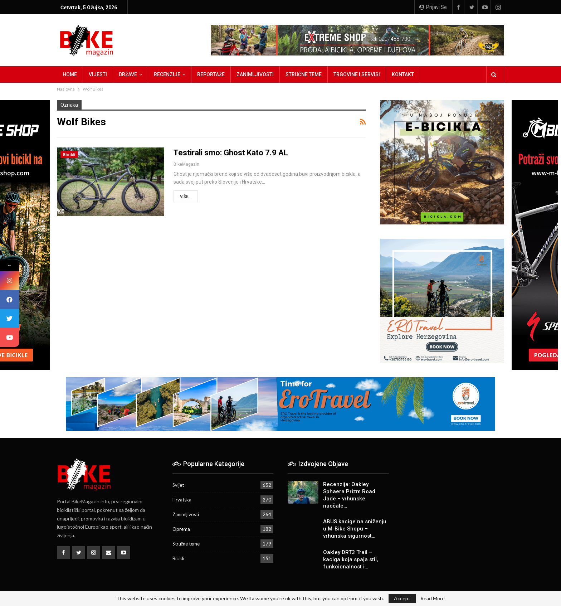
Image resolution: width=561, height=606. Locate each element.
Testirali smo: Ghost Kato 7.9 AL (231, 152)
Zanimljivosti (255, 74)
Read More (432, 598)
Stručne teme (304, 74)
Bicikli (69, 154)
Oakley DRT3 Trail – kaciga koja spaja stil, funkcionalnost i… (350, 559)
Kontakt (403, 74)
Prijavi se (433, 7)
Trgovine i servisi (356, 74)
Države (128, 74)
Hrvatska (181, 500)
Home (70, 74)
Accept (402, 598)
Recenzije (167, 74)
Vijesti (98, 74)
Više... (185, 196)
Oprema (181, 529)
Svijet (178, 485)
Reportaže (211, 74)
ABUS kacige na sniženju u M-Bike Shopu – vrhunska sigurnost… (354, 528)
